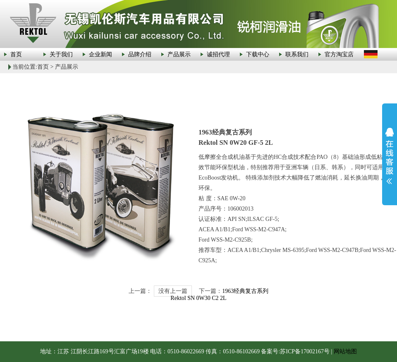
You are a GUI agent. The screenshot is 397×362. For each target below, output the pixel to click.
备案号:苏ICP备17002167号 (295, 351)
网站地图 (345, 351)
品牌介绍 (139, 54)
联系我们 (297, 54)
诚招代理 (218, 54)
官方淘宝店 (339, 54)
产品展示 (179, 54)
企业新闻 (100, 54)
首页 (16, 54)
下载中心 (257, 54)
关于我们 (61, 54)
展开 (389, 155)
